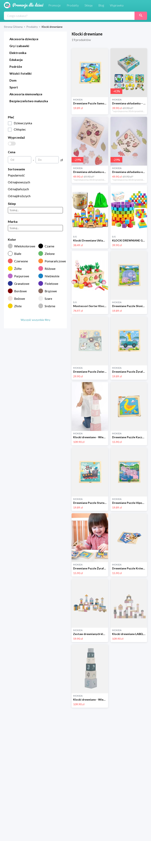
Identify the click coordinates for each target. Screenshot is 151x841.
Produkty (32, 26)
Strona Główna (13, 26)
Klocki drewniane (52, 26)
